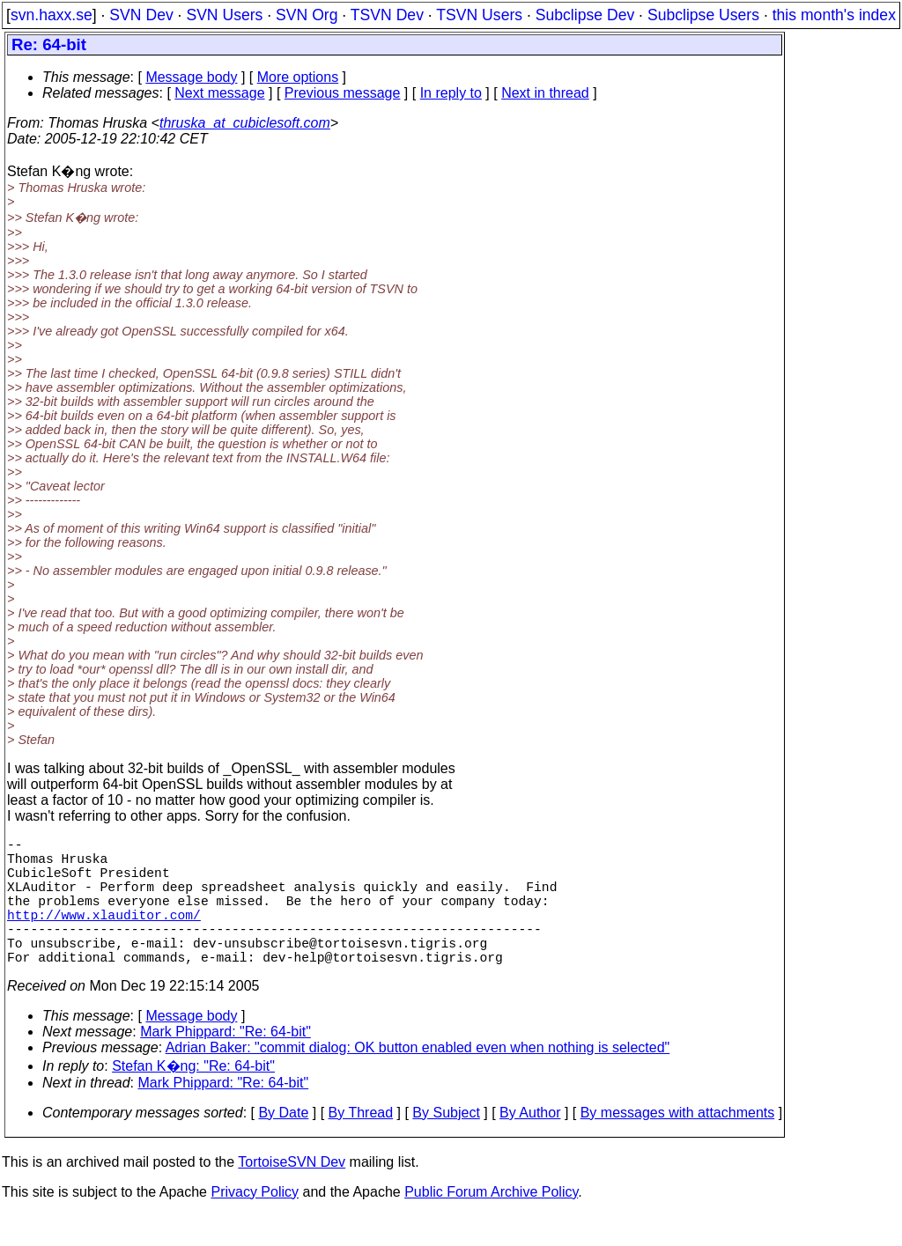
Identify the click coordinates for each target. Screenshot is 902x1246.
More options (298, 77)
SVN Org (306, 15)
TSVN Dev (387, 15)
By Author (529, 1144)
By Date (283, 1144)
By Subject (445, 1144)
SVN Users (224, 15)
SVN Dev (141, 15)
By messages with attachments (677, 1144)
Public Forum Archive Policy (491, 1223)
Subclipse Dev (585, 15)
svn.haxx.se (51, 15)
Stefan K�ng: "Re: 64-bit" (193, 1097)
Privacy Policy (255, 1223)
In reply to (451, 92)
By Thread (361, 1144)
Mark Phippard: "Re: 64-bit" (225, 1063)
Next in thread (545, 92)
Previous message (343, 92)
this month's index (834, 15)
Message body (191, 77)
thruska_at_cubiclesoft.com (244, 122)
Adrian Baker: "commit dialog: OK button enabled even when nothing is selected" (418, 1079)
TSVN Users (479, 15)
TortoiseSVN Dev (291, 1193)
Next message (219, 92)
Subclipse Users (703, 15)
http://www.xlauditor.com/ (104, 935)
